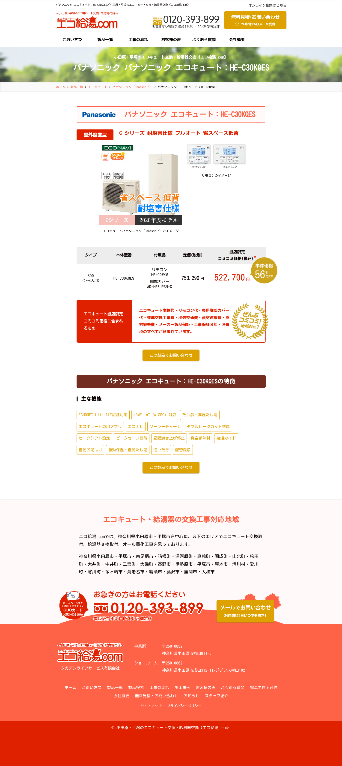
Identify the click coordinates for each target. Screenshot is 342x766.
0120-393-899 (186, 21)
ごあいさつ (72, 40)
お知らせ (191, 696)
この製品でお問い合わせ (171, 355)
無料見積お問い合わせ (255, 21)
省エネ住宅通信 (263, 687)
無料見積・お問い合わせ (156, 696)
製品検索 (136, 687)
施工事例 (182, 687)
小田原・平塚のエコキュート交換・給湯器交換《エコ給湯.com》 (173, 728)
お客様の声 (171, 40)
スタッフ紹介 (216, 696)
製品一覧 (105, 40)
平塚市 (124, 556)
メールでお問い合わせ (245, 612)
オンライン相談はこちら (267, 5)
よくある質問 (204, 40)
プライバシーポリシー (184, 706)
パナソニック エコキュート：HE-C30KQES (189, 114)
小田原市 (105, 556)
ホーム (70, 687)
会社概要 (237, 40)
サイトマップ (151, 706)
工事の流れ (138, 40)
